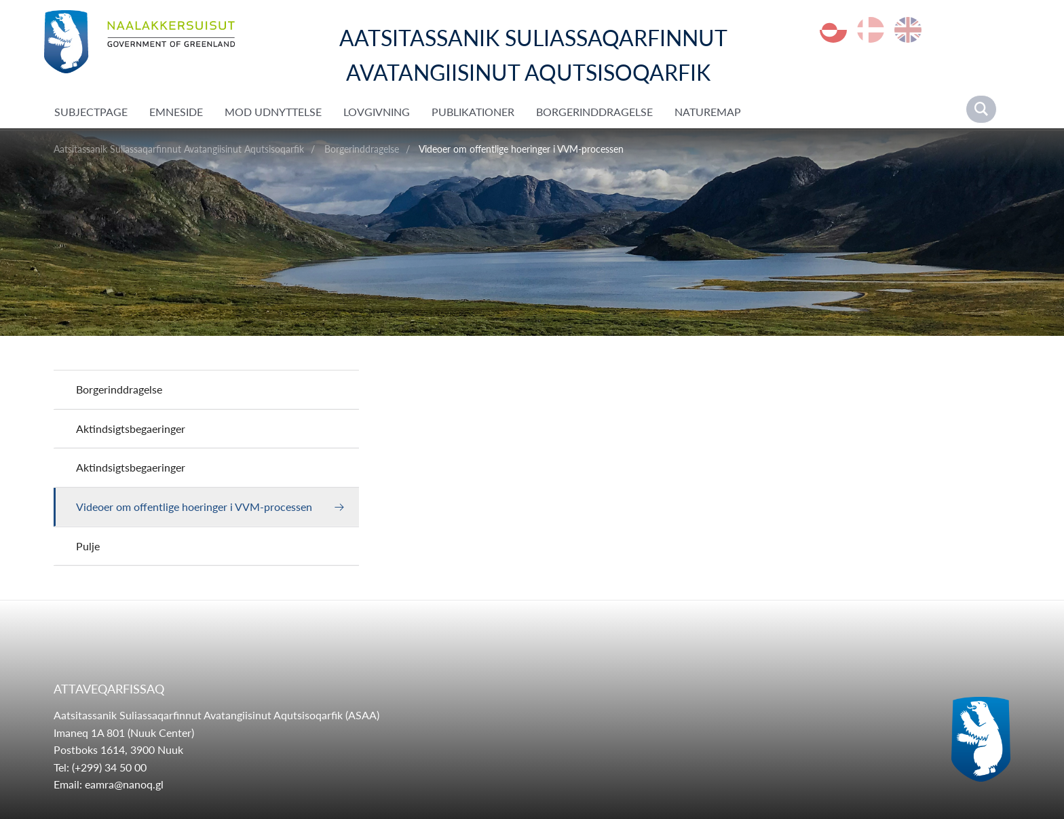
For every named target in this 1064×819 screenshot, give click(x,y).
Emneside (176, 111)
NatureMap (707, 111)
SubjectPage (91, 111)
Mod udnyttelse (273, 111)
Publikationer (473, 111)
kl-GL (833, 30)
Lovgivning (376, 111)
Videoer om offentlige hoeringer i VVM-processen (521, 149)
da (870, 30)
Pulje (88, 545)
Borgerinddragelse (594, 111)
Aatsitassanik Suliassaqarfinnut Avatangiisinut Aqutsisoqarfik (179, 149)
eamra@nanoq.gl (124, 784)
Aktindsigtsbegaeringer (130, 428)
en (908, 30)
